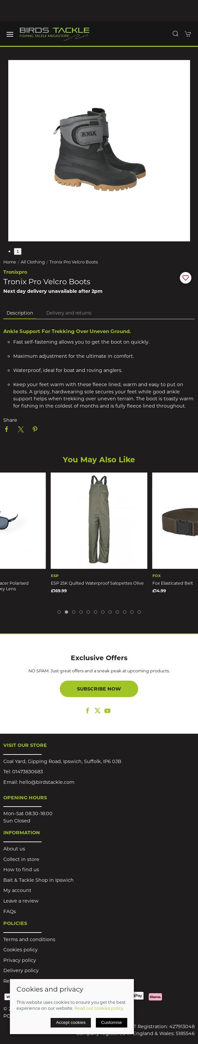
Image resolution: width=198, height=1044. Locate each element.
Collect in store (21, 859)
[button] (10, 34)
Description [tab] (20, 313)
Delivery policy (21, 970)
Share (10, 420)
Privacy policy (19, 960)
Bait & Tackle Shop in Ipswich (38, 880)
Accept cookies (71, 1022)
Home (9, 262)
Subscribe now (99, 689)
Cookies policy (20, 950)
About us (14, 849)
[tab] (59, 612)
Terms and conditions (29, 939)
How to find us (21, 870)
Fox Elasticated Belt (172, 583)
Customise (111, 1022)
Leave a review (21, 901)
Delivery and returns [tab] (69, 313)
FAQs (9, 911)
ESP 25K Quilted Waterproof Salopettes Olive (97, 583)
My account (17, 890)
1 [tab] (18, 251)
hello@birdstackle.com (46, 782)
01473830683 (27, 772)
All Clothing (33, 262)
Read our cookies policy (98, 1008)
